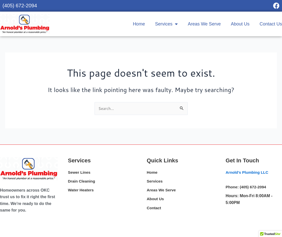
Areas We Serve (204, 23)
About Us (240, 23)
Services (166, 24)
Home (139, 23)
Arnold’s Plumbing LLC (248, 172)
